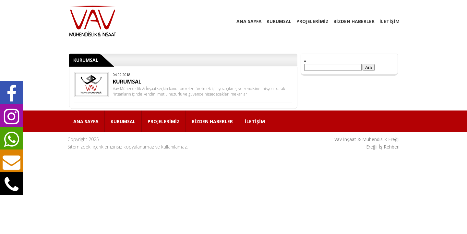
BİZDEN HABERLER (354, 21)
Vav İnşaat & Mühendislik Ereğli (367, 139)
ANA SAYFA (249, 21)
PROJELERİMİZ (312, 21)
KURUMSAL (279, 21)
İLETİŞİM (389, 21)
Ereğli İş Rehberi (383, 147)
